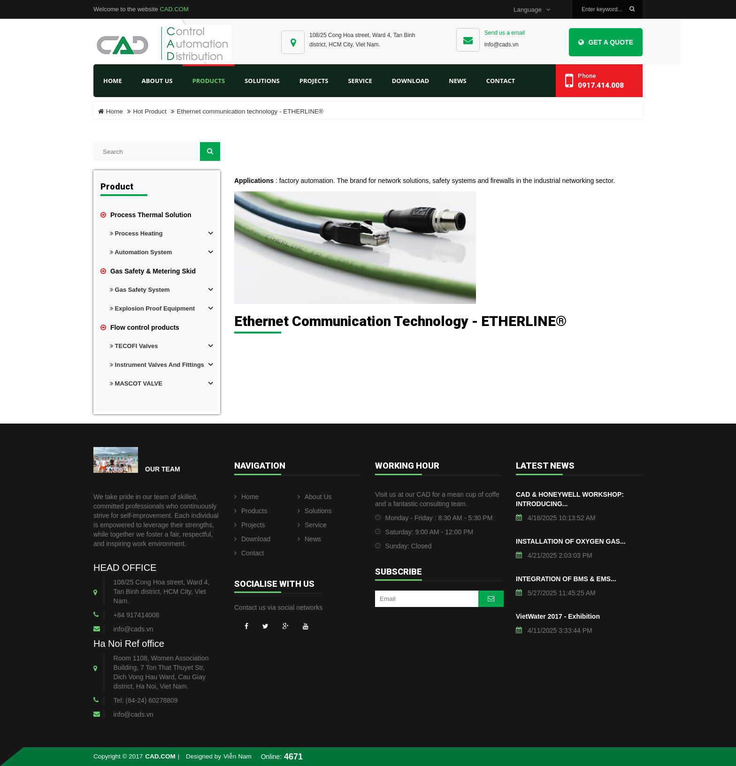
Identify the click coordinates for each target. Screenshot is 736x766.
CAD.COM (174, 9)
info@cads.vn (501, 44)
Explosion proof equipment (152, 308)
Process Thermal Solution (146, 215)
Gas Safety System (140, 289)
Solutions (315, 511)
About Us (315, 497)
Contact (249, 553)
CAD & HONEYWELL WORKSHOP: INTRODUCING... (570, 499)
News (309, 539)
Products (250, 511)
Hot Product (150, 111)
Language (532, 9)
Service (312, 525)
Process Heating (136, 233)
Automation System (141, 252)
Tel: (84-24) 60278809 (146, 700)
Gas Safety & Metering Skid (148, 271)
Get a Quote (605, 42)
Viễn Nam (237, 756)
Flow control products (139, 327)
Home (112, 80)
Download (252, 539)
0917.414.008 (601, 85)
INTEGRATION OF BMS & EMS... (566, 579)
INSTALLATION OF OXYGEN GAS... (571, 541)
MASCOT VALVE (136, 383)
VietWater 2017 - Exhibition (558, 616)
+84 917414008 (137, 615)
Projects (249, 525)
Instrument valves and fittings (157, 364)
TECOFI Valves (134, 345)
